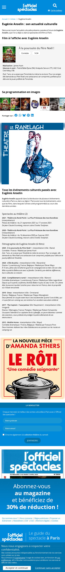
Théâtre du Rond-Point (16, 218)
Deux (9, 292)
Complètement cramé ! (16, 277)
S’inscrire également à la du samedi (26, 434)
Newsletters (18, 520)
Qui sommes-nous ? (10, 518)
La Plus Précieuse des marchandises (43, 218)
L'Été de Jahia (12, 263)
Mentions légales (43, 520)
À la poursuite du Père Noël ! (36, 48)
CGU (32, 520)
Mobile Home (13, 322)
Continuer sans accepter (47, 567)
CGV (26, 520)
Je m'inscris (32, 440)
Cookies (55, 520)
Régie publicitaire (41, 518)
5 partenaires (20, 557)
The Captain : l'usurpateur (18, 305)
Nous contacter (26, 518)
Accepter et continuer (17, 567)
